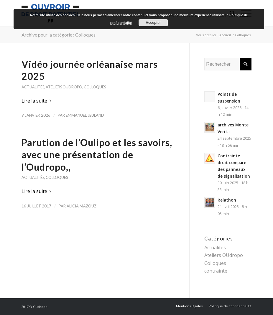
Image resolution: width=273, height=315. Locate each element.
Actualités (33, 87)
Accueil (225, 35)
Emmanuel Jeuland (85, 115)
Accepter (153, 23)
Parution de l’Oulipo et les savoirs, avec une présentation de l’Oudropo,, (97, 155)
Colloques (95, 87)
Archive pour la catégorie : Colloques (59, 34)
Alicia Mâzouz (81, 206)
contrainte (215, 271)
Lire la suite (37, 101)
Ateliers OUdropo (64, 87)
